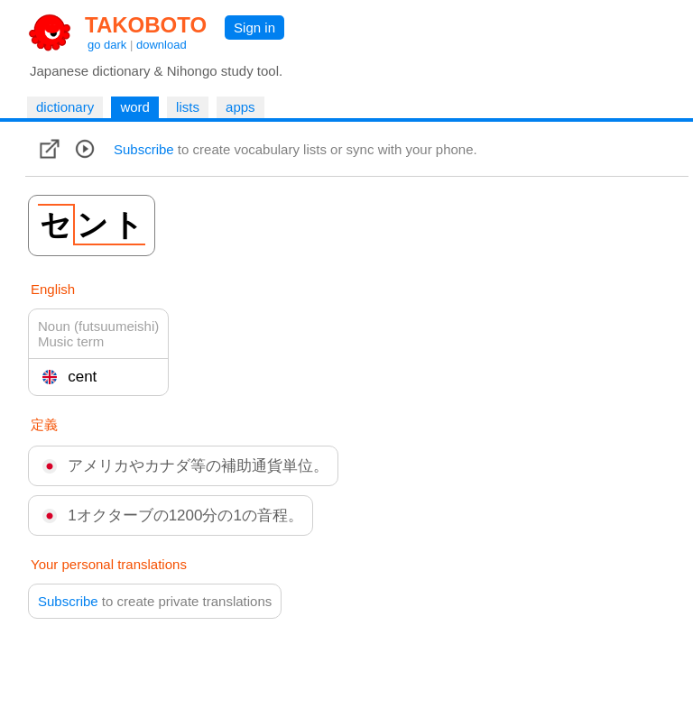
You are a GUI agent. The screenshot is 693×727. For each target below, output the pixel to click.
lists (187, 107)
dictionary (65, 107)
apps (240, 107)
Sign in (254, 27)
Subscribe (144, 149)
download (161, 44)
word (135, 107)
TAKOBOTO (146, 25)
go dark (107, 44)
